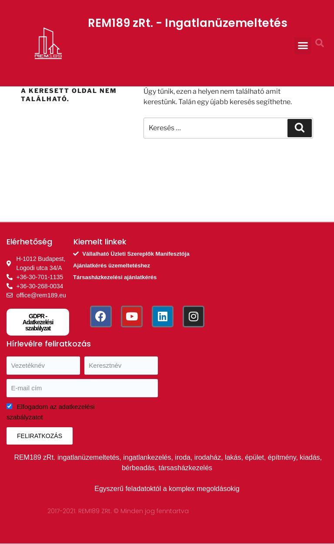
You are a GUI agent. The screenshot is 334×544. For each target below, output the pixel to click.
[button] (302, 45)
